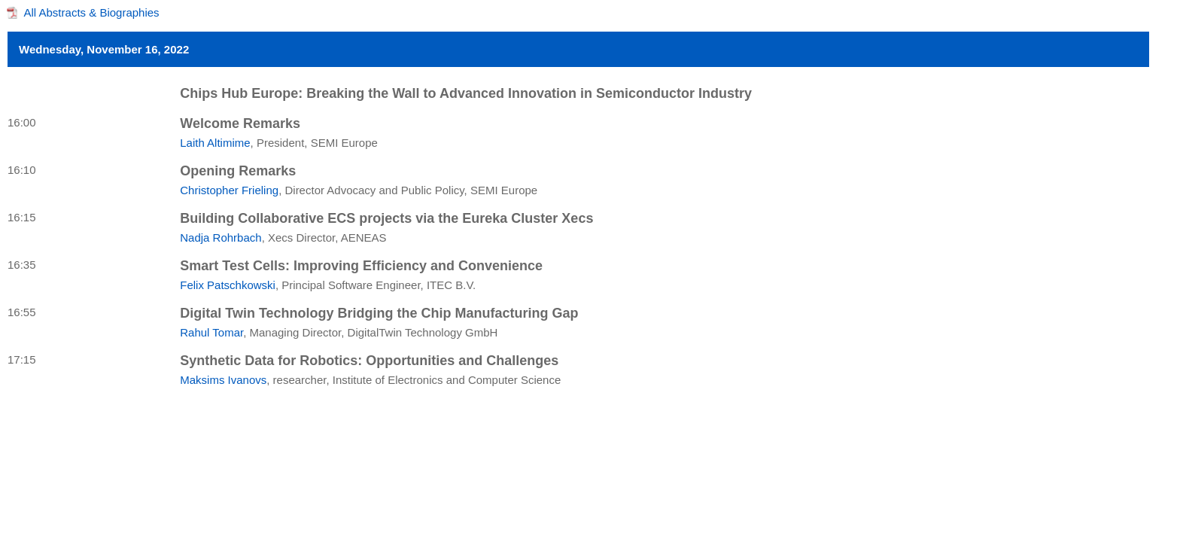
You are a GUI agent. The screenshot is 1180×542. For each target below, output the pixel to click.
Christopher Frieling (229, 190)
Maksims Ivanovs (223, 379)
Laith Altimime (215, 142)
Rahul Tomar (211, 332)
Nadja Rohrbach (220, 237)
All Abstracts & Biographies (92, 12)
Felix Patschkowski (227, 285)
